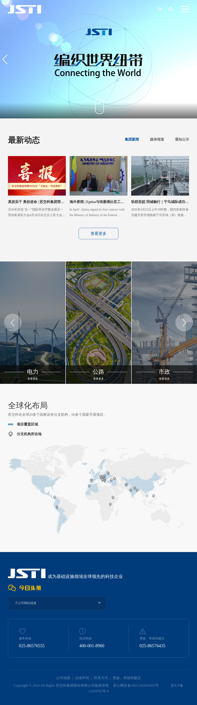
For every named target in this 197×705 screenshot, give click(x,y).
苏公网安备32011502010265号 (136, 685)
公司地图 (63, 678)
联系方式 (101, 678)
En (160, 9)
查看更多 (98, 249)
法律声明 (82, 678)
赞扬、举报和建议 (127, 678)
